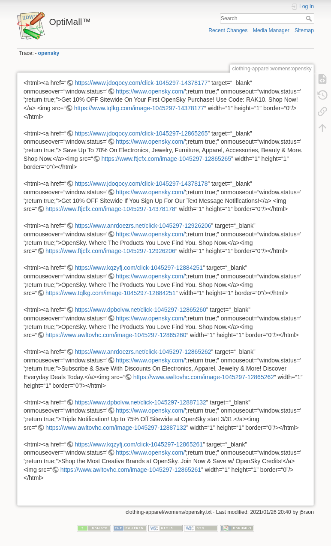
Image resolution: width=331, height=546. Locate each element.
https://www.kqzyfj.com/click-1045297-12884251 (139, 267)
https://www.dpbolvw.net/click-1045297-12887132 (140, 402)
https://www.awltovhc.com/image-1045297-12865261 (130, 469)
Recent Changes (227, 30)
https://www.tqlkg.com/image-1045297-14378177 (139, 108)
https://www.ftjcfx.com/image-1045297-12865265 (166, 158)
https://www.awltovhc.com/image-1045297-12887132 (115, 427)
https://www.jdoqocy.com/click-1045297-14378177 (141, 82)
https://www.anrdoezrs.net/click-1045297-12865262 (143, 351)
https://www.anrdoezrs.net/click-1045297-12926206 (143, 225)
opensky (49, 53)
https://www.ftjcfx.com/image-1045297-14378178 (110, 208)
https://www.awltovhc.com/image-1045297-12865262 (203, 377)
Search (310, 18)
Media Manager (271, 30)
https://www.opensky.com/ (150, 91)
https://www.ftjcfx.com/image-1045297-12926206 (110, 250)
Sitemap (304, 30)
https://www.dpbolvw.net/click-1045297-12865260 (140, 309)
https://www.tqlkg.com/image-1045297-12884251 (110, 293)
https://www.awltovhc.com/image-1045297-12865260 (115, 335)
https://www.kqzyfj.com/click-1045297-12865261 (139, 444)
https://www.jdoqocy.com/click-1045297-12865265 (141, 133)
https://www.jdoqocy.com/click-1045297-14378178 (141, 183)
